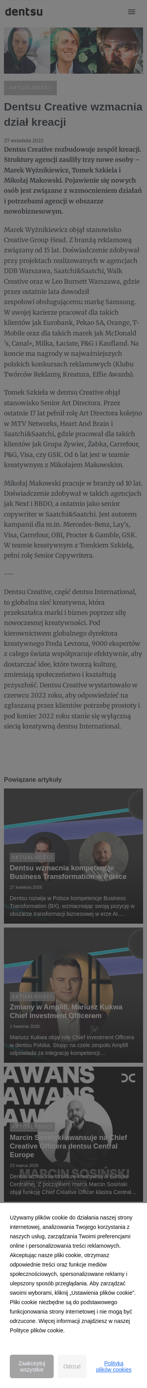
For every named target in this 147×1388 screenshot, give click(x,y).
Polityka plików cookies (113, 1366)
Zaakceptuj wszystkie (31, 1366)
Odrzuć (72, 1366)
